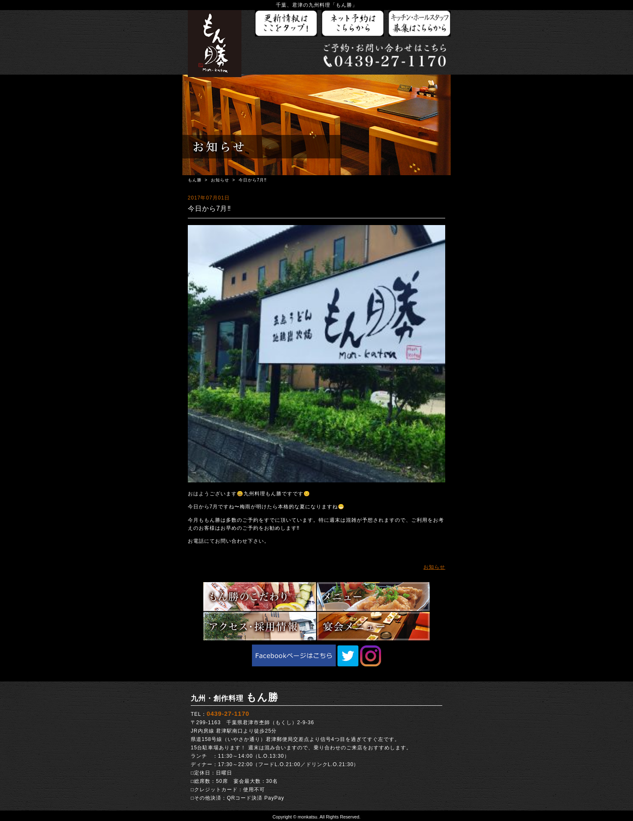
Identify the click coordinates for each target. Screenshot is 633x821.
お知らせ (220, 180)
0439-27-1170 (228, 713)
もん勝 (195, 180)
